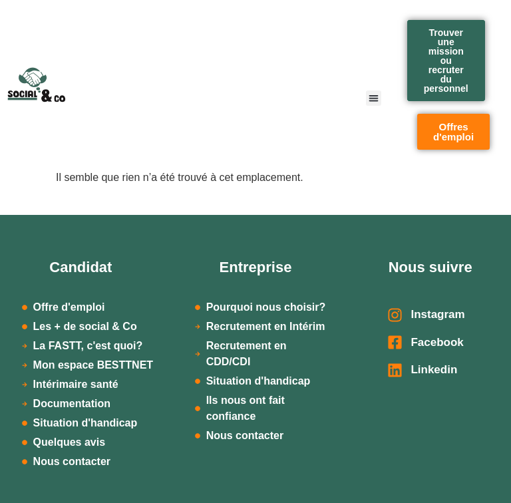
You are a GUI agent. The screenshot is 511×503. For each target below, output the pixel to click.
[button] (373, 98)
